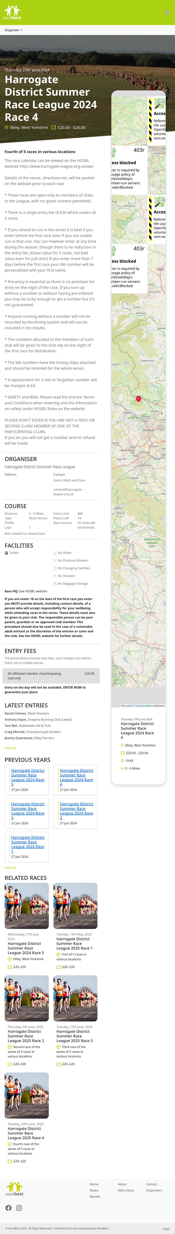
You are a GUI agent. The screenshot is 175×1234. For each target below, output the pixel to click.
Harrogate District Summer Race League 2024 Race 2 (76, 810)
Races (94, 1190)
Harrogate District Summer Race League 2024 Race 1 (27, 844)
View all (10, 748)
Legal (166, 1229)
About (122, 1184)
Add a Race (126, 1190)
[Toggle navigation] (166, 12)
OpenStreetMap (143, 706)
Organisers (154, 1190)
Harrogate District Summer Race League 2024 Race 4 (76, 777)
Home (94, 1184)
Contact (151, 1184)
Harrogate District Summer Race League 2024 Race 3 (27, 810)
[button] (138, 399)
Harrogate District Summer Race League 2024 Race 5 (27, 777)
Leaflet (126, 706)
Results (95, 1196)
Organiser (12, 30)
